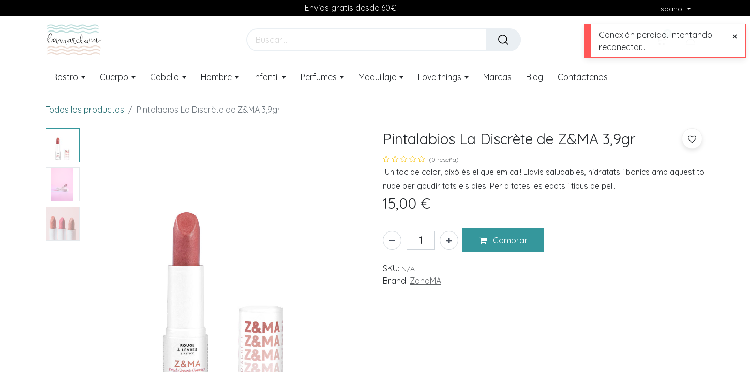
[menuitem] (497, 77)
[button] (503, 240)
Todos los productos (85, 109)
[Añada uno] (449, 240)
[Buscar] (503, 39)
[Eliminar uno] (392, 240)
